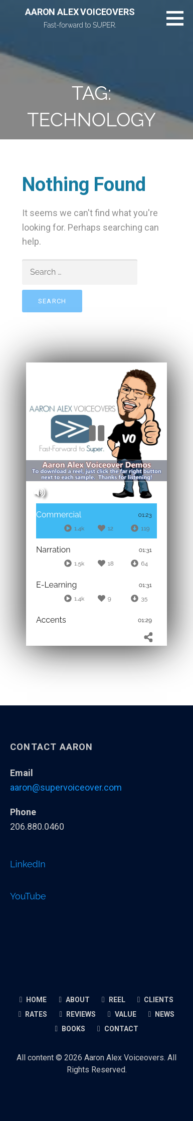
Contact (117, 1029)
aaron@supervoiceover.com (66, 787)
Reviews (77, 1014)
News (161, 1014)
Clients (155, 1000)
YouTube (28, 896)
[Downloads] (140, 528)
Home (33, 1000)
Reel (113, 1000)
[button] (178, 18)
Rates (33, 1014)
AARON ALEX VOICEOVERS (80, 12)
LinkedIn (28, 864)
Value (122, 1014)
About (74, 1000)
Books (70, 1029)
